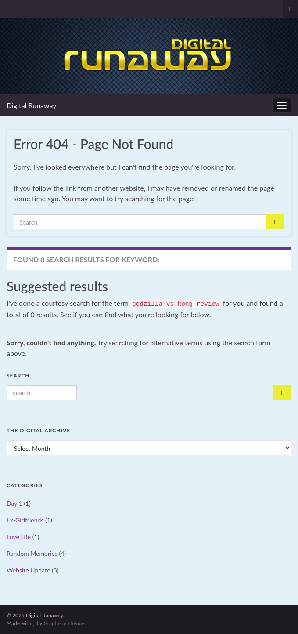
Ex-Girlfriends (25, 520)
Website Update (28, 570)
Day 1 (14, 503)
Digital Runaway (32, 105)
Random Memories (32, 553)
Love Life (19, 536)
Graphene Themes (64, 623)
